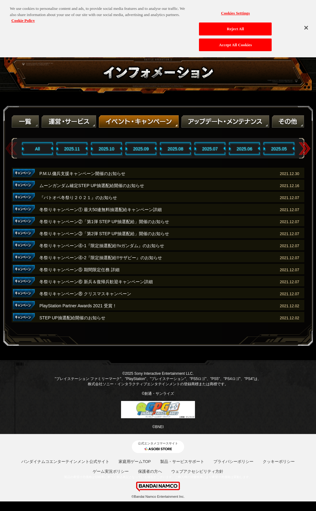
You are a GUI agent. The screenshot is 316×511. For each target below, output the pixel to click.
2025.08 (175, 148)
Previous (11, 148)
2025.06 (244, 148)
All (37, 148)
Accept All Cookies (235, 41)
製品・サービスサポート (182, 461)
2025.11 (72, 148)
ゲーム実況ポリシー (111, 471)
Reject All (235, 25)
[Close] (306, 24)
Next (304, 148)
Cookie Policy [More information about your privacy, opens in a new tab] (23, 17)
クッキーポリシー (279, 461)
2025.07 (210, 148)
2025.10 (106, 148)
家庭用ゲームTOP (135, 461)
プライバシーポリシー (233, 461)
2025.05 (279, 148)
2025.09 (141, 148)
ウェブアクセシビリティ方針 (197, 471)
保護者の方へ (150, 471)
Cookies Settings (235, 10)
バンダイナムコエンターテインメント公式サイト (65, 461)
